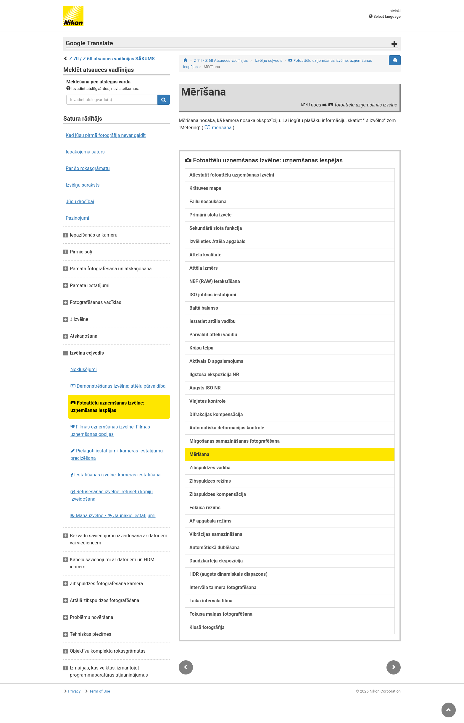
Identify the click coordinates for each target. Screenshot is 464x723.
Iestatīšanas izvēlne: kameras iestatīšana (115, 475)
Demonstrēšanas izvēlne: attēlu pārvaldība (117, 386)
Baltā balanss (203, 308)
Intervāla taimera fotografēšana (223, 587)
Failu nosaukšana (207, 201)
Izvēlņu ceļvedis (268, 60)
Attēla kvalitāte (205, 255)
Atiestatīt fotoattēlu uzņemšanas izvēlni (231, 175)
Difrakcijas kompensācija (216, 414)
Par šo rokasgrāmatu (88, 168)
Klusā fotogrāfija (207, 627)
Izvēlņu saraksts (83, 185)
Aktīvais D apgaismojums (216, 361)
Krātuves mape (205, 188)
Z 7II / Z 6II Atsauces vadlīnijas (221, 60)
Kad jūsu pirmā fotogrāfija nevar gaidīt (106, 135)
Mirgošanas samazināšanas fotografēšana (234, 441)
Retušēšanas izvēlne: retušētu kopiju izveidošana (111, 495)
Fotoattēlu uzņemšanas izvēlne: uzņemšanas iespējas (107, 406)
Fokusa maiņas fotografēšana (220, 614)
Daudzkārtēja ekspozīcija (216, 561)
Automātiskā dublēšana (214, 547)
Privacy (74, 691)
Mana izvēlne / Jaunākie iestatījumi (113, 515)
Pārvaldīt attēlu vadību (213, 334)
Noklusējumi (83, 369)
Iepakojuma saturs (85, 152)
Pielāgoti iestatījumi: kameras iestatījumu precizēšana (116, 454)
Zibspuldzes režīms (210, 481)
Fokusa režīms (204, 507)
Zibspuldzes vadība (210, 467)
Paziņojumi (77, 218)
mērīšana (221, 127)
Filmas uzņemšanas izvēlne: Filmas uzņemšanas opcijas (110, 430)
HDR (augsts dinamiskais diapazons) (228, 574)
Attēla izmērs (203, 268)
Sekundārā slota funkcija (215, 228)
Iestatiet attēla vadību (212, 321)
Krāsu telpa (201, 348)
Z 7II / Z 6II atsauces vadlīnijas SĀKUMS (112, 59)
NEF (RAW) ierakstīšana (214, 281)
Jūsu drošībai (80, 201)
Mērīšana (199, 454)
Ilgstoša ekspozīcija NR (214, 374)
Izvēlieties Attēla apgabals (217, 241)
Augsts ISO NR (205, 388)
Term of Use (99, 691)
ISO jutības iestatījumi (212, 294)
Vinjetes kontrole (207, 401)
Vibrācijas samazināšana (215, 534)
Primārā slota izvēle (210, 215)
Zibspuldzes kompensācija (217, 494)
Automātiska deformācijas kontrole (226, 428)
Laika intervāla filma (211, 601)
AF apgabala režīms (210, 521)
